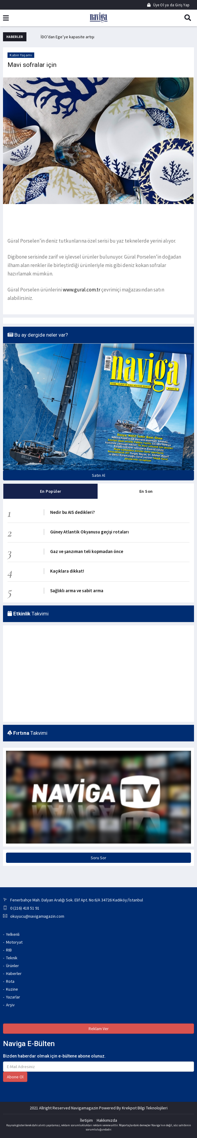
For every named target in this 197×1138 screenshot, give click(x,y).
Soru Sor (98, 857)
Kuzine (12, 989)
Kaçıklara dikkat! (67, 571)
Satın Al (98, 475)
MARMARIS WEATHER (98, 696)
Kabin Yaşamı (21, 55)
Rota (10, 981)
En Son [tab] (146, 491)
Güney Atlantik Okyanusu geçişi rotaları (89, 532)
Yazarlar (13, 997)
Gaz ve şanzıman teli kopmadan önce (86, 551)
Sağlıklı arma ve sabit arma (76, 590)
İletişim (86, 1120)
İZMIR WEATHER (36, 696)
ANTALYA (160, 696)
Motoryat (14, 942)
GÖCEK (160, 651)
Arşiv (10, 1005)
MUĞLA (98, 651)
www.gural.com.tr (82, 289)
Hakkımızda (107, 1120)
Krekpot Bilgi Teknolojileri (145, 1108)
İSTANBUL (36, 651)
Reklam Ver (99, 1028)
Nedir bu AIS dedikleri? (72, 512)
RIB (9, 950)
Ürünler (12, 965)
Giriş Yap (181, 5)
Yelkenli (13, 934)
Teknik (11, 957)
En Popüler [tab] (50, 491)
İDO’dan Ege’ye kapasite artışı (68, 36)
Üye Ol (156, 5)
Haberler (14, 973)
